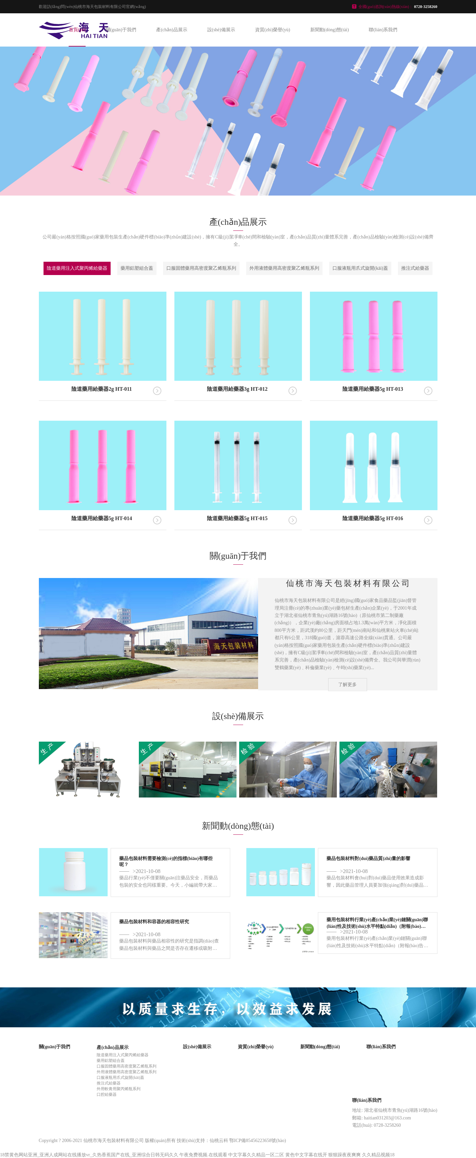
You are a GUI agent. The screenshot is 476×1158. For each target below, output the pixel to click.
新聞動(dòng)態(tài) (329, 29)
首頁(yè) (77, 29)
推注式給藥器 (415, 268)
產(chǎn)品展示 (171, 29)
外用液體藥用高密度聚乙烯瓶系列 (284, 268)
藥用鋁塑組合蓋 (137, 268)
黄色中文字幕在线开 (306, 1154)
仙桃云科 (219, 1140)
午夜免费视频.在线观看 (203, 1154)
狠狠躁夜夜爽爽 (344, 1154)
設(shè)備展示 (221, 29)
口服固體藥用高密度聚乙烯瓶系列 (201, 268)
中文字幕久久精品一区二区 (256, 1154)
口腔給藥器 (107, 1094)
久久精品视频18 (378, 1154)
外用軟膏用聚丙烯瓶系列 (119, 1088)
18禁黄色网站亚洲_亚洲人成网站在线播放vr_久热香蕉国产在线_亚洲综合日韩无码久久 (89, 1154)
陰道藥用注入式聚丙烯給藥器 (77, 268)
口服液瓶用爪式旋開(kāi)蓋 (360, 268)
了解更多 (347, 684)
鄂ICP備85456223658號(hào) (257, 1140)
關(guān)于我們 (121, 29)
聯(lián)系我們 (383, 29)
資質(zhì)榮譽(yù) (272, 29)
